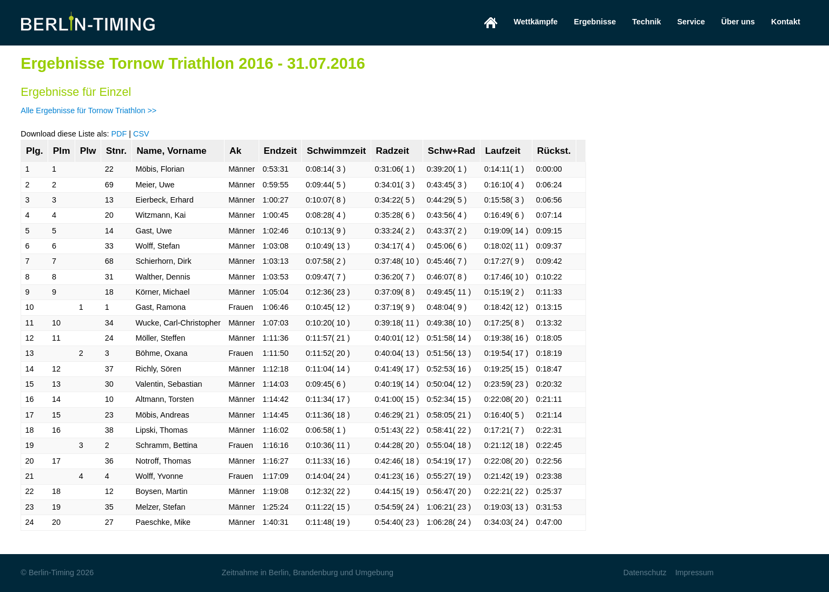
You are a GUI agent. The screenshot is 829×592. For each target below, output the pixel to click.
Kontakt (785, 21)
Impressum (694, 572)
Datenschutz (645, 572)
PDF (119, 133)
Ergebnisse (595, 21)
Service (691, 21)
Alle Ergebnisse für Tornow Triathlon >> (88, 110)
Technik (646, 21)
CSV (141, 133)
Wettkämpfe (535, 21)
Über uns (738, 21)
